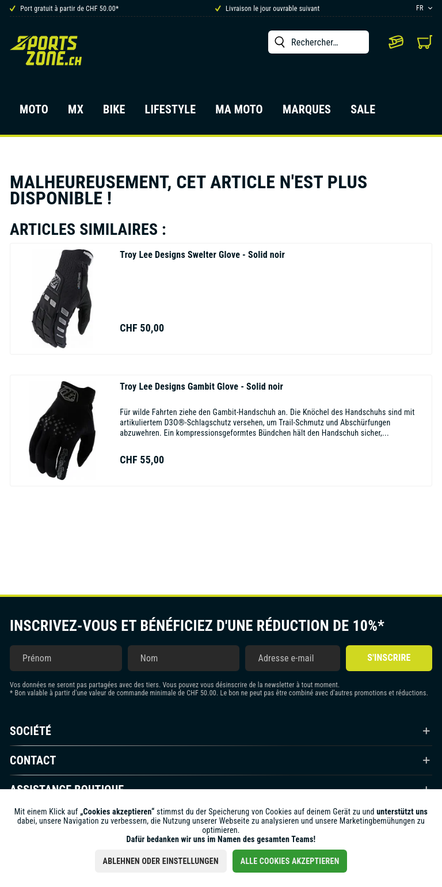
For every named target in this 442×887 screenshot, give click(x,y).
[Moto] (34, 113)
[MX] (75, 113)
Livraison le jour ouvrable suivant (267, 9)
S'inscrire (388, 657)
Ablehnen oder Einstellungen (161, 861)
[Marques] (307, 113)
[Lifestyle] (170, 113)
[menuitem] (318, 42)
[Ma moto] (239, 113)
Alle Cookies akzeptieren (290, 861)
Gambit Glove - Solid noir (201, 386)
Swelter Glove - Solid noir (202, 254)
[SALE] (363, 113)
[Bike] (114, 113)
